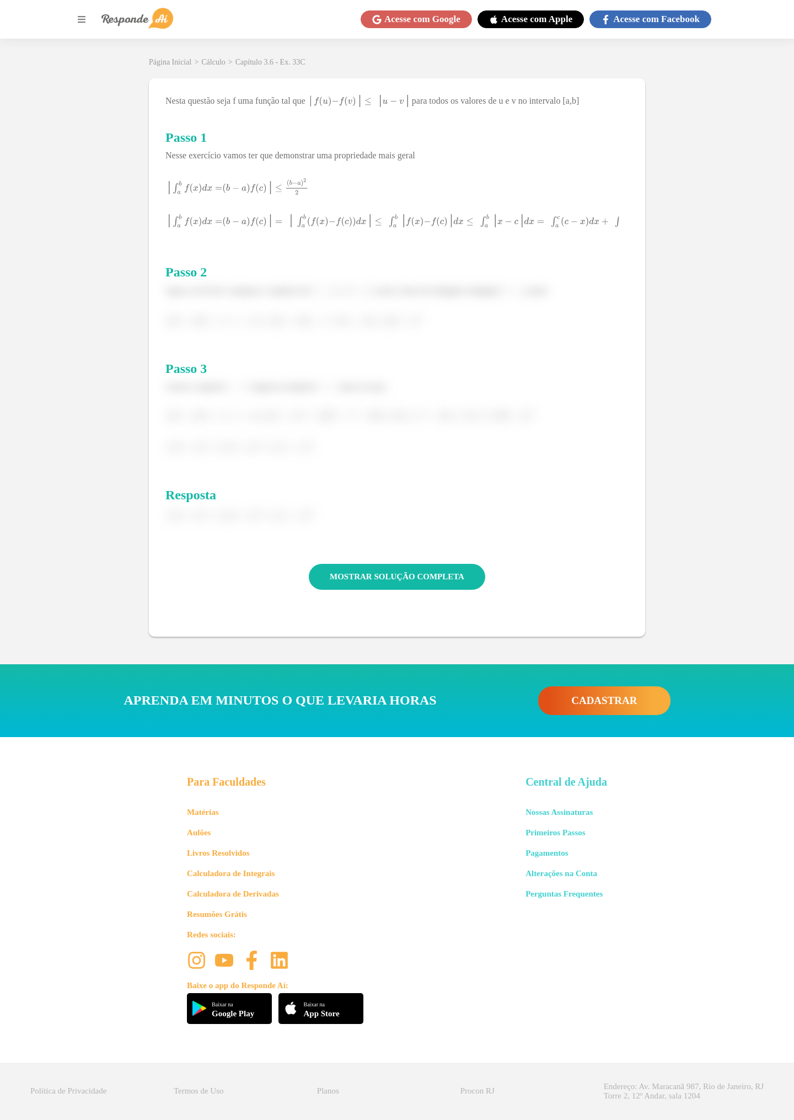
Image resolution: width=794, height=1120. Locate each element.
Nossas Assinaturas (559, 812)
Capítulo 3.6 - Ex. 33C (270, 62)
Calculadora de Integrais (231, 873)
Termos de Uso (199, 1090)
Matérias (202, 812)
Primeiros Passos (555, 832)
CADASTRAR (604, 700)
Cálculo (213, 62)
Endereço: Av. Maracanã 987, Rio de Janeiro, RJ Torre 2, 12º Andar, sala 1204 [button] (684, 1091)
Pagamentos (546, 853)
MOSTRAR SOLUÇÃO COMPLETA (397, 576)
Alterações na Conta (561, 873)
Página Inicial (170, 62)
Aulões (199, 832)
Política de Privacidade (68, 1090)
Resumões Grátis (217, 914)
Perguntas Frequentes (564, 893)
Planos (328, 1090)
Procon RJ (477, 1090)
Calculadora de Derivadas (233, 893)
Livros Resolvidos (218, 853)
